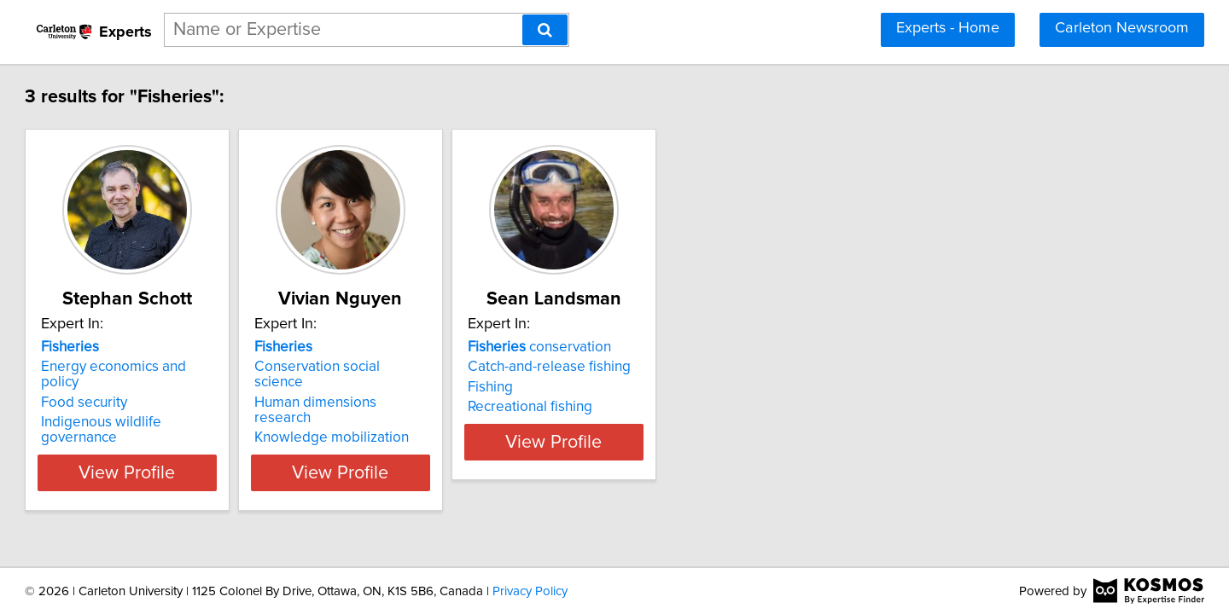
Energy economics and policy (212, 366)
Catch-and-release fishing (712, 366)
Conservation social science (463, 366)
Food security (162, 387)
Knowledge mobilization (452, 406)
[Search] (545, 29)
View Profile (226, 441)
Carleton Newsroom (1122, 28)
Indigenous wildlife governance (218, 406)
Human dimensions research (465, 387)
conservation (702, 347)
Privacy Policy (530, 591)
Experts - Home (947, 28)
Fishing (653, 387)
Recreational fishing (693, 406)
